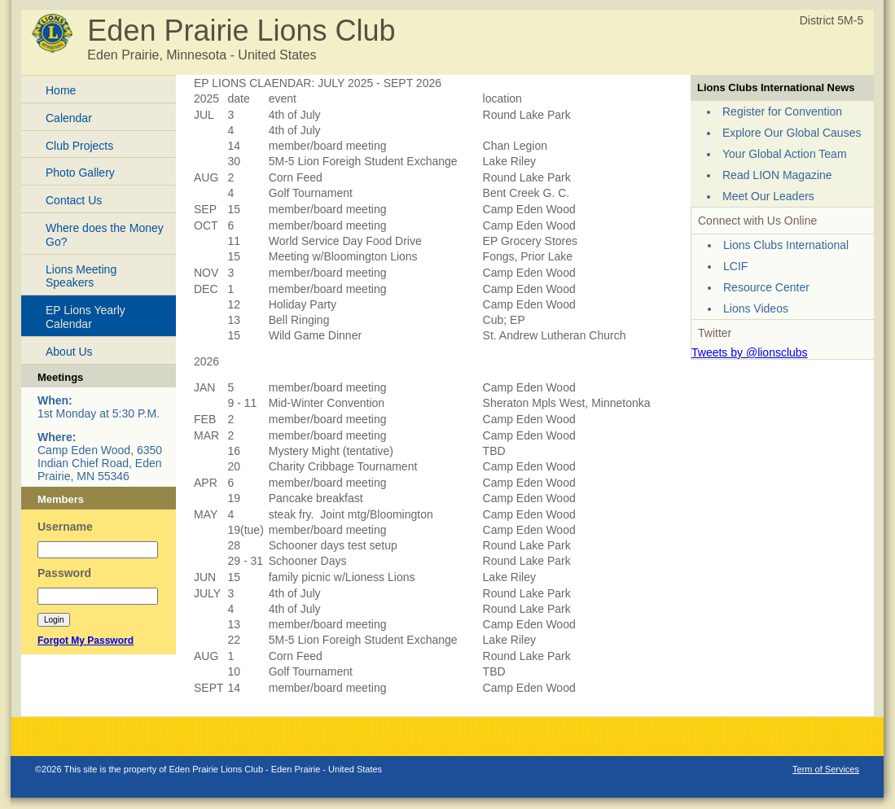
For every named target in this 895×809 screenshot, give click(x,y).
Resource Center (766, 287)
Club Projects (79, 145)
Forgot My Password (85, 640)
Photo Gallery (80, 172)
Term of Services (825, 769)
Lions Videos (755, 308)
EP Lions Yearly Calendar (85, 317)
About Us (69, 351)
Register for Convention (782, 111)
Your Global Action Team (784, 153)
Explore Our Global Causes (791, 132)
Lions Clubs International (786, 244)
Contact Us (74, 200)
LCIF (735, 266)
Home (61, 90)
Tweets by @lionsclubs (749, 352)
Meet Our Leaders (768, 196)
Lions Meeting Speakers (81, 276)
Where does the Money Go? (105, 234)
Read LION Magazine (777, 174)
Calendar (69, 118)
